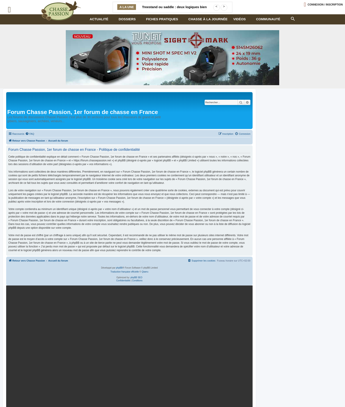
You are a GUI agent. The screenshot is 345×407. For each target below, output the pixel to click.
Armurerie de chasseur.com (42, 395)
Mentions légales (114, 392)
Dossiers (127, 19)
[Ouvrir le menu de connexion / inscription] (323, 4)
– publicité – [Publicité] (81, 395)
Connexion (325, 4)
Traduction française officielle (124, 272)
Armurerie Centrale (185, 392)
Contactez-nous (80, 392)
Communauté (268, 19)
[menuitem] (29, 133)
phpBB (119, 268)
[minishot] (172, 57)
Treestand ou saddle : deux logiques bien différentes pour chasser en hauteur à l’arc (174, 9)
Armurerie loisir (148, 392)
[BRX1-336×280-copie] (128, 325)
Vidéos (239, 19)
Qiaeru (145, 272)
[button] (293, 18)
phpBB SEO (136, 277)
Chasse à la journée (208, 19)
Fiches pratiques (162, 19)
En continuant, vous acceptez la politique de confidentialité (198, 340)
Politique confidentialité (39, 392)
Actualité (99, 19)
